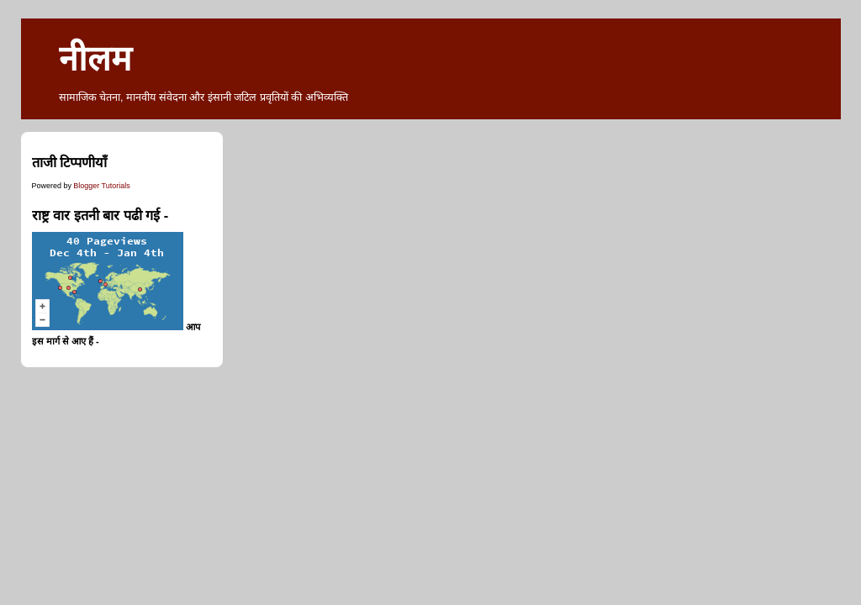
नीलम (95, 58)
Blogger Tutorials (101, 186)
